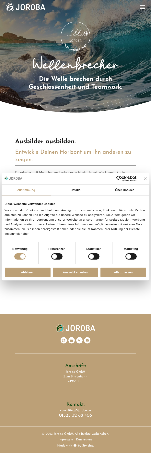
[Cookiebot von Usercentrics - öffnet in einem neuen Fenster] (119, 179)
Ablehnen (27, 272)
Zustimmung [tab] (26, 190)
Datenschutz (84, 439)
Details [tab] (75, 190)
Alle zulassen (123, 272)
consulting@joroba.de (75, 410)
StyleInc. (88, 445)
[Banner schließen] (145, 178)
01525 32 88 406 (75, 415)
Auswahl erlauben (75, 272)
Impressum (66, 439)
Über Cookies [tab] (124, 190)
